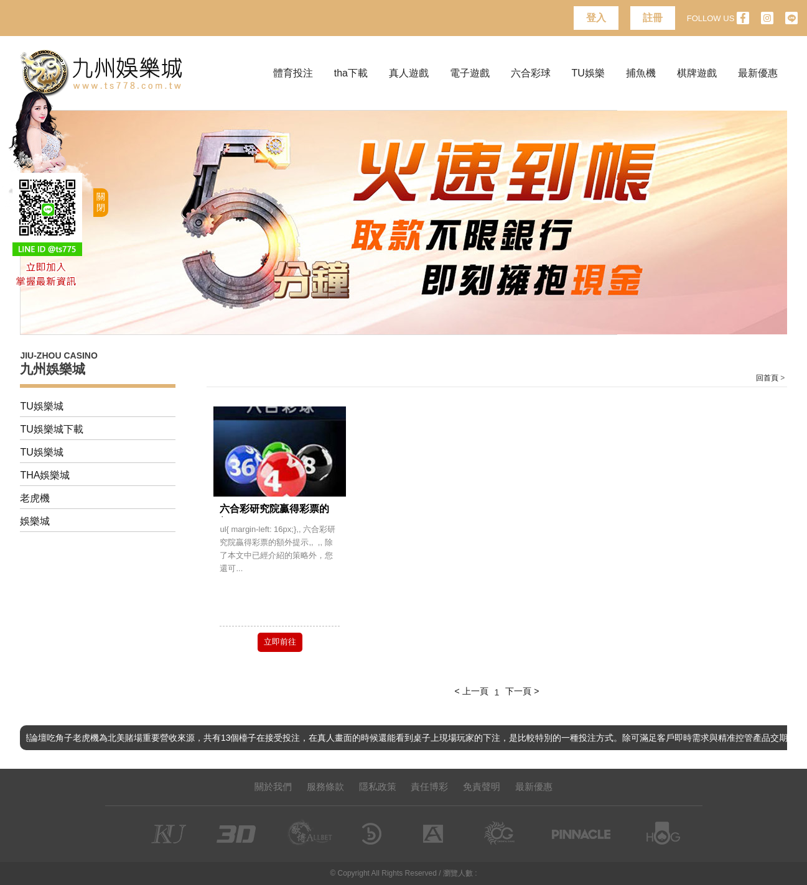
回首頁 (767, 378)
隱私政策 (377, 786)
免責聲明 (481, 786)
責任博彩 (429, 786)
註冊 (653, 17)
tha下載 (351, 73)
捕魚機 (641, 73)
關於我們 (273, 786)
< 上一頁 (471, 691)
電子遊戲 (470, 73)
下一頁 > (522, 691)
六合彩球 (531, 73)
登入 (596, 17)
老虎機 (35, 498)
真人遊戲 (409, 73)
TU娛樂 (588, 73)
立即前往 (280, 641)
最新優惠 (758, 73)
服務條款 (325, 786)
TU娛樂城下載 (51, 429)
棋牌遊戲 (697, 73)
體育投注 (293, 73)
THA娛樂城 (45, 475)
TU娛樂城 (41, 406)
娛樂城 (35, 521)
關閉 (100, 202)
